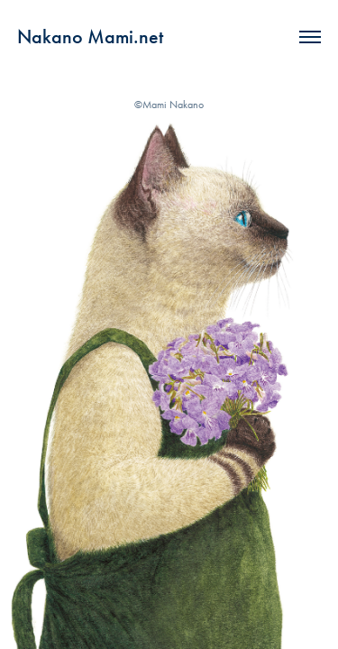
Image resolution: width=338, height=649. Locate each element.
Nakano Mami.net (90, 36)
